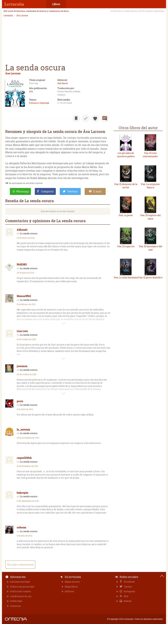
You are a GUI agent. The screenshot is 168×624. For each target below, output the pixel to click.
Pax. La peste (126, 215)
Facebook (129, 581)
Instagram (129, 591)
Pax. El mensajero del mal (150, 248)
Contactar (15, 605)
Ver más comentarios (20, 564)
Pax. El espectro (126, 246)
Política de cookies (20, 591)
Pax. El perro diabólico (150, 277)
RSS (125, 596)
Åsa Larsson (22, 15)
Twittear (72, 191)
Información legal (20, 581)
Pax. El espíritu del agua (150, 217)
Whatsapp (22, 191)
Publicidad (16, 601)
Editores (69, 591)
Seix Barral (62, 83)
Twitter (127, 586)
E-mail (97, 191)
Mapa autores (72, 581)
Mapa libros (71, 586)
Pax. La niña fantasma (126, 277)
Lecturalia (8, 15)
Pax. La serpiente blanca (150, 186)
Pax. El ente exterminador (150, 154)
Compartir (47, 191)
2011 (31, 91)
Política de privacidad (22, 586)
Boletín (127, 601)
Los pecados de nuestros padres (126, 154)
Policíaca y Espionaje (39, 103)
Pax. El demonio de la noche (125, 186)
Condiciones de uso (21, 596)
